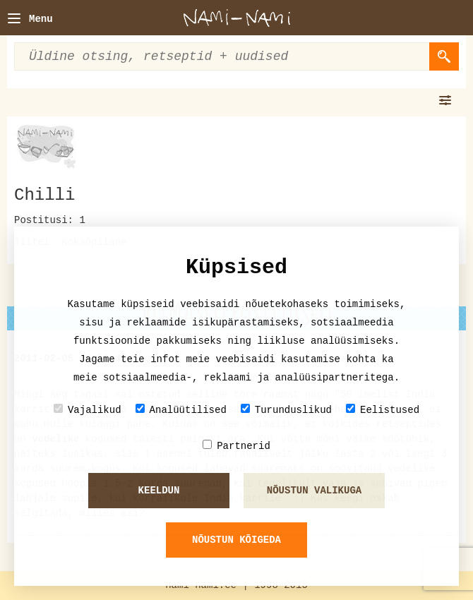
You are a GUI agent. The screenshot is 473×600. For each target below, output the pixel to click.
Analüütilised (181, 410)
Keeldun (159, 490)
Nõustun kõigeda (236, 540)
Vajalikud (87, 410)
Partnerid (236, 446)
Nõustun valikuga (314, 490)
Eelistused (382, 410)
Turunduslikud (286, 410)
